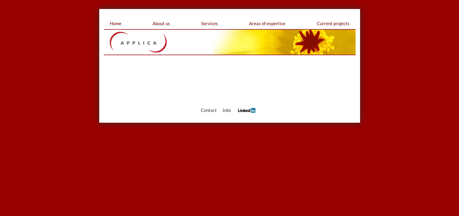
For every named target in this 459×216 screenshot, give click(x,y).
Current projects (333, 23)
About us (161, 23)
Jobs (226, 110)
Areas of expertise (267, 23)
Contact (209, 110)
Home (115, 23)
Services (209, 23)
